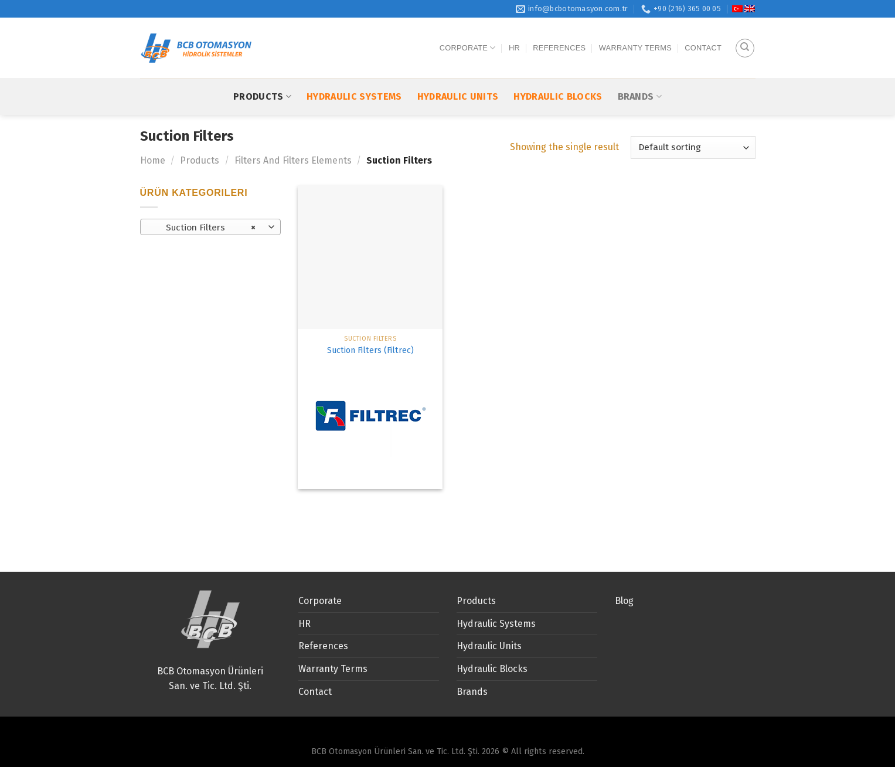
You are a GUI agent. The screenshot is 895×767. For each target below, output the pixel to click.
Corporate (468, 36)
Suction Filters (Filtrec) (370, 350)
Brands (640, 74)
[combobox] (210, 227)
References (559, 36)
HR (514, 36)
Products (262, 74)
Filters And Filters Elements (293, 160)
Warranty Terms (635, 36)
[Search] (745, 37)
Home (152, 160)
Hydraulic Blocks (557, 74)
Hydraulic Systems (354, 74)
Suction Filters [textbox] (204, 227)
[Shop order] (693, 147)
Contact (703, 36)
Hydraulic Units (458, 74)
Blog (624, 600)
